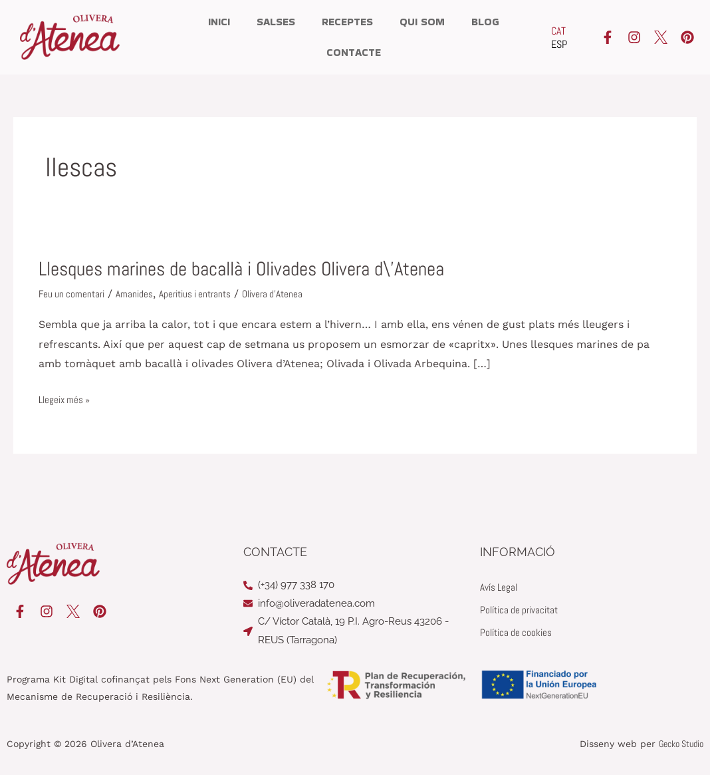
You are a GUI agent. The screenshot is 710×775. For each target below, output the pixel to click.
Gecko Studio (681, 743)
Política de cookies (518, 632)
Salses (276, 21)
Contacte (353, 52)
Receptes (347, 21)
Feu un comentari (73, 294)
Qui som (422, 21)
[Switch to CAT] (559, 31)
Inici (219, 21)
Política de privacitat (522, 610)
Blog (485, 21)
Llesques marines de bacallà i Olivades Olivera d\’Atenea (256, 268)
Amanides (139, 294)
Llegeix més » (66, 400)
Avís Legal (500, 587)
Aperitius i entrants (203, 294)
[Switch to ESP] (559, 44)
